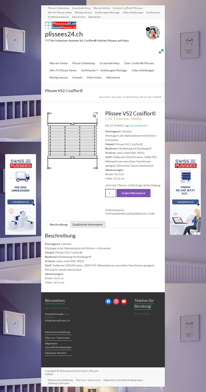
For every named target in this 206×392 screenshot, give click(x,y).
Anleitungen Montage (107, 12)
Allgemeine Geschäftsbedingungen (123, 379)
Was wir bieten (101, 7)
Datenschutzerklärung (57, 331)
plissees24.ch (64, 34)
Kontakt (77, 77)
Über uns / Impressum (57, 337)
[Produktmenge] (110, 193)
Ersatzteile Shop (81, 7)
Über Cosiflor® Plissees (139, 63)
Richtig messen (83, 12)
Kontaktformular (54, 313)
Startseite (116, 97)
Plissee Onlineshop (58, 7)
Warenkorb (94, 16)
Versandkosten (138, 125)
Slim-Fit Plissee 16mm (60, 12)
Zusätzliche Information (87, 224)
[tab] (59, 224)
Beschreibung (58, 224)
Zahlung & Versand (55, 352)
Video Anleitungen (133, 12)
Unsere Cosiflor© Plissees (128, 7)
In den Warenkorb (133, 193)
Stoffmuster (153, 12)
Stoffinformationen (58, 16)
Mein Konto (78, 16)
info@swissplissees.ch (57, 320)
